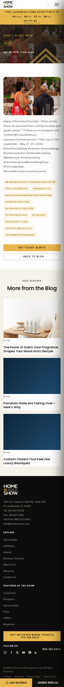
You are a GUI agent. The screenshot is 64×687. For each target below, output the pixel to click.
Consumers (9, 592)
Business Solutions (13, 558)
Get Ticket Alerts (32, 247)
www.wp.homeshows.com (20, 139)
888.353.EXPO (51, 649)
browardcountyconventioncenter (30, 182)
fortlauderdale (16, 188)
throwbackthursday (20, 234)
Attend (7, 552)
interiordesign (16, 215)
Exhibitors (9, 545)
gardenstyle (42, 188)
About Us (8, 570)
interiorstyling (16, 221)
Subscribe (19, 676)
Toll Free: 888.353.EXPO (17, 519)
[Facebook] (11, 652)
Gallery (7, 617)
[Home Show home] (8, 4)
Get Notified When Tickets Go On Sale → (32, 636)
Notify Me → (32, 21)
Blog (18, 35)
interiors (38, 215)
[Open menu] (57, 4)
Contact (7, 676)
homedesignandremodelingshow (28, 195)
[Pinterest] (29, 652)
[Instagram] (5, 652)
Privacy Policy (33, 676)
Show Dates (10, 539)
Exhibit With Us (48, 683)
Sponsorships (11, 605)
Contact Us (9, 577)
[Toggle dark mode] (48, 4)
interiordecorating (19, 208)
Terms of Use (50, 676)
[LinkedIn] (36, 652)
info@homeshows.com (16, 523)
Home (7, 35)
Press (6, 611)
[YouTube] (23, 652)
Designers (9, 599)
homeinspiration (17, 201)
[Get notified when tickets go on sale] (16, 682)
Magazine (9, 624)
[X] (17, 652)
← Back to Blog (32, 256)
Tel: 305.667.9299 (13, 510)
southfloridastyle (18, 228)
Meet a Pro (9, 564)
